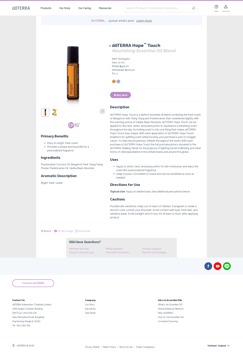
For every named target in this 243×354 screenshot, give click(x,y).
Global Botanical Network (171, 308)
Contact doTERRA (33, 283)
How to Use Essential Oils (171, 317)
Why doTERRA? (165, 313)
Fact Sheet (90, 313)
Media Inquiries (114, 248)
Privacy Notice (92, 347)
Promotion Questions (118, 252)
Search (194, 8)
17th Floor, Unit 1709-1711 (24, 313)
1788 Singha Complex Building (27, 308)
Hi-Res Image (63, 231)
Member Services (79, 248)
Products (46, 8)
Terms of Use (126, 347)
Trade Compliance (145, 347)
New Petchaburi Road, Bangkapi (28, 317)
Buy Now (120, 95)
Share (46, 231)
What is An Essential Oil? (170, 304)
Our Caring (84, 8)
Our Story (64, 8)
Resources (105, 8)
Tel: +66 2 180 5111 (21, 325)
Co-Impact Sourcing (168, 321)
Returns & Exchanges (154, 252)
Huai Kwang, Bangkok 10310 (26, 321)
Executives (90, 308)
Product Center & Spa (81, 252)
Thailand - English (216, 346)
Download (82, 231)
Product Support (151, 248)
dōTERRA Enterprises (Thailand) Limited (31, 304)
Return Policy (109, 347)
